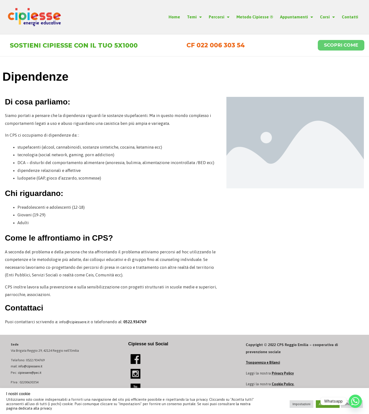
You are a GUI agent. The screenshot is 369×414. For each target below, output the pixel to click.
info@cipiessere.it (76, 323)
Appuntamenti (296, 17)
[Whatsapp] (355, 401)
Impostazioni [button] (301, 404)
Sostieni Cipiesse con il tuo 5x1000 (79, 46)
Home (174, 16)
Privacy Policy (283, 375)
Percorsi (219, 17)
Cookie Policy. (284, 385)
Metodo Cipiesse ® (254, 16)
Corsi (327, 17)
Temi (194, 17)
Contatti (350, 16)
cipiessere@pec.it (31, 374)
